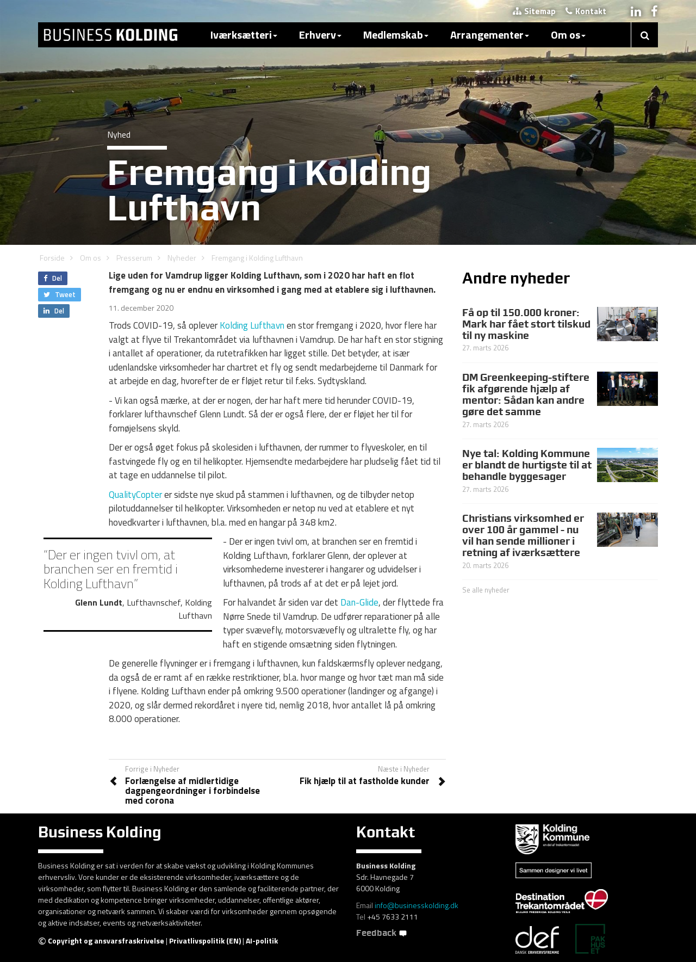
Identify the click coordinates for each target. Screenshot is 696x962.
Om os (568, 34)
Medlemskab (395, 34)
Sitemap (534, 11)
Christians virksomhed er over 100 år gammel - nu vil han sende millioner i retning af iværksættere (523, 535)
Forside (52, 257)
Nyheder (181, 257)
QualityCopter (135, 495)
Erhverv (320, 34)
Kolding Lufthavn (252, 325)
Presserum (134, 257)
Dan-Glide (359, 602)
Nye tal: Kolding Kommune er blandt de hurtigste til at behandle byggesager (527, 464)
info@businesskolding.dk (416, 905)
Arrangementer (489, 34)
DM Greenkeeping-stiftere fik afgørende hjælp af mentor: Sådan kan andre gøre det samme (525, 394)
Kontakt (586, 11)
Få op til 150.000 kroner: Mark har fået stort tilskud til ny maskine (526, 323)
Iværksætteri (243, 34)
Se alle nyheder (485, 589)
